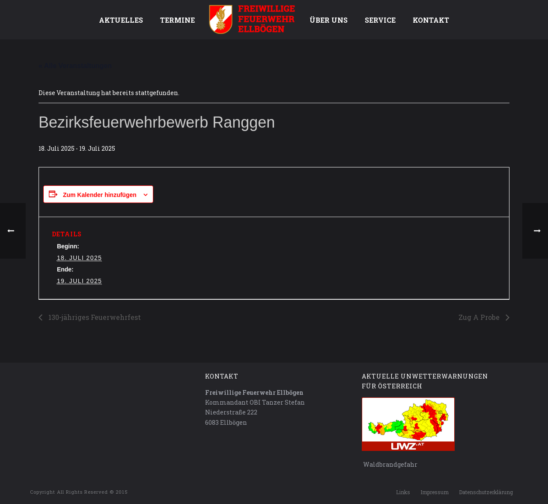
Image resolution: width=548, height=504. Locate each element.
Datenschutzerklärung (486, 492)
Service (380, 19)
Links (403, 492)
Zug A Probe (480, 317)
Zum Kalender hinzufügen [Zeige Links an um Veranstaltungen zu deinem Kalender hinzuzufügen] (100, 194)
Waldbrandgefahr (389, 464)
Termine (177, 19)
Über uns (329, 19)
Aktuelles (121, 19)
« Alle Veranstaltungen (75, 65)
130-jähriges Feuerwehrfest (94, 317)
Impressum (434, 492)
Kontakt (431, 19)
